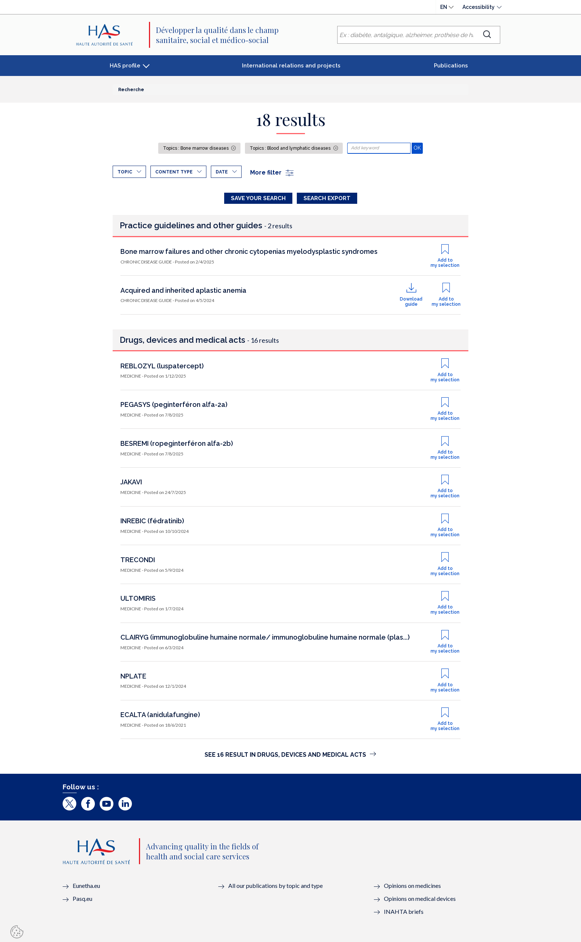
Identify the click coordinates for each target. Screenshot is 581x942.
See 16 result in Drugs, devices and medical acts (290, 754)
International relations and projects (291, 65)
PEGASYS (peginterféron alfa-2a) (174, 404)
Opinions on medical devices (420, 898)
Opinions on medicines (412, 885)
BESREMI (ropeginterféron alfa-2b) (176, 443)
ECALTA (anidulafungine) (160, 715)
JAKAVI (131, 482)
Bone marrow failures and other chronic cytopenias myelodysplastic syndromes (249, 251)
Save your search (258, 198)
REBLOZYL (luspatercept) (162, 366)
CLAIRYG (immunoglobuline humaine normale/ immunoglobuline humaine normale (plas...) (265, 637)
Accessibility (478, 7)
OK (418, 148)
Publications (451, 65)
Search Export (327, 198)
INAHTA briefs (404, 911)
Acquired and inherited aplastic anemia (183, 290)
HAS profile (125, 65)
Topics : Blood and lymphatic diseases (291, 148)
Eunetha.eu (86, 885)
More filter (272, 172)
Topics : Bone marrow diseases (196, 148)
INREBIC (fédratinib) (152, 521)
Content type (174, 172)
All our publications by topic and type (275, 885)
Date (222, 172)
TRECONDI (137, 560)
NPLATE (133, 676)
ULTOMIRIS (138, 598)
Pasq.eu (82, 898)
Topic (124, 172)
